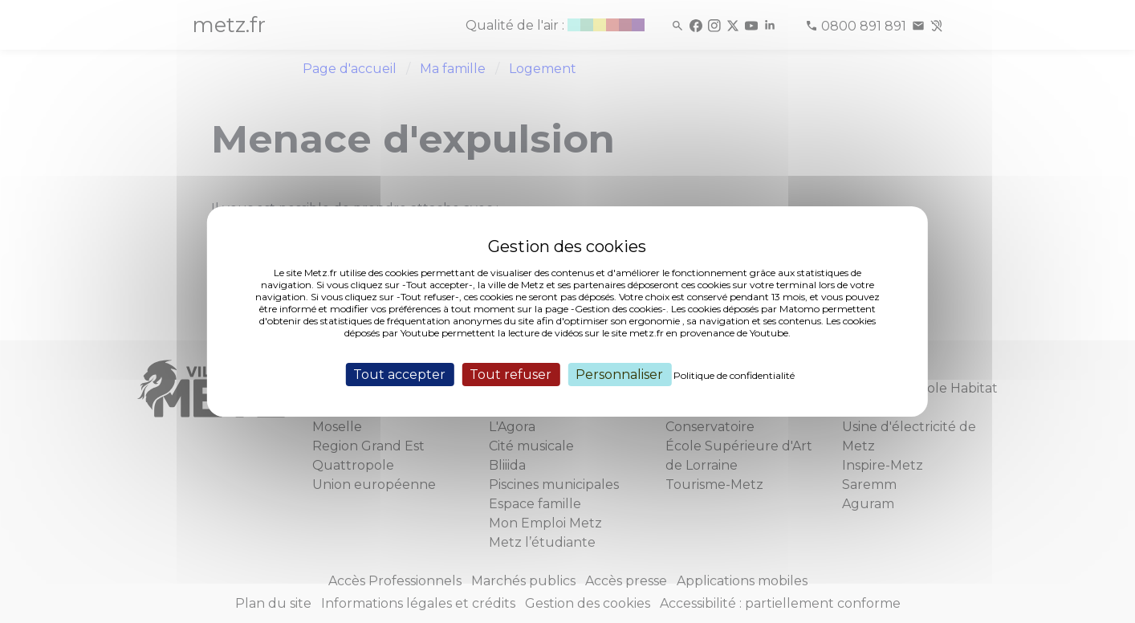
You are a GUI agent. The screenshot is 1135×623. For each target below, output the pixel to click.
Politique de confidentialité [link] (734, 375)
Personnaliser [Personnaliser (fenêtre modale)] (619, 374)
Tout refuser (510, 374)
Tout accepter (399, 374)
